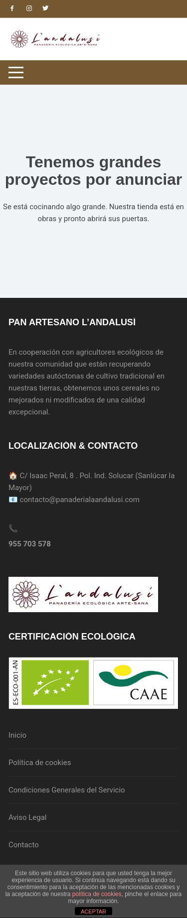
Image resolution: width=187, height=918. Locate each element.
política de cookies (97, 894)
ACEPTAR (93, 912)
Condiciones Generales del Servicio (66, 790)
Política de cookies (39, 762)
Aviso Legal (27, 817)
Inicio (17, 735)
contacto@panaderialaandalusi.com (80, 499)
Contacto (23, 844)
